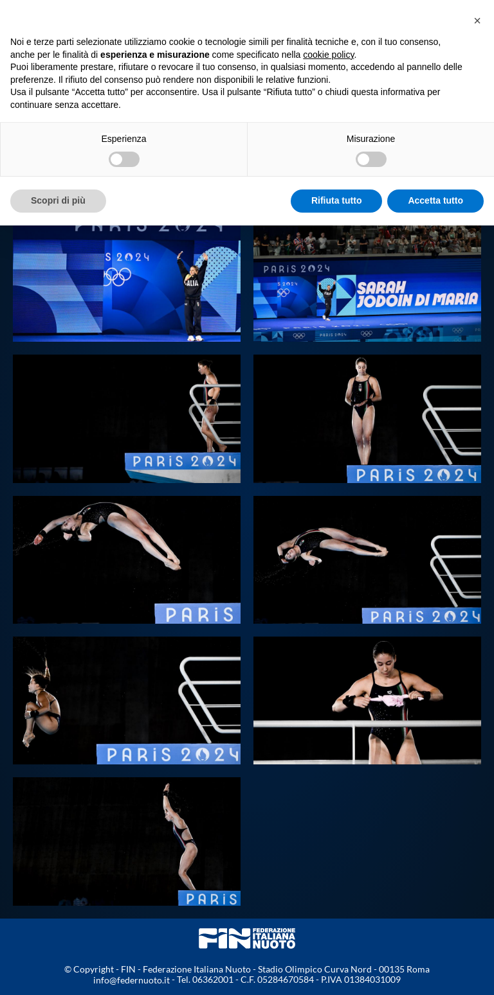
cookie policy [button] (328, 54)
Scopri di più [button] (58, 200)
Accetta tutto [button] (435, 200)
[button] (477, 20)
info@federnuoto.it (131, 979)
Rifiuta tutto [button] (336, 200)
